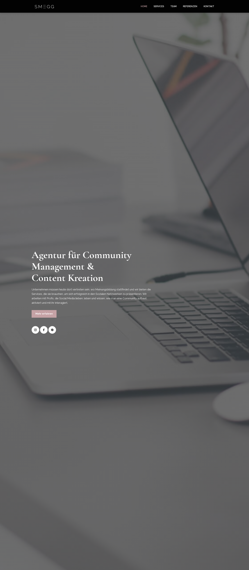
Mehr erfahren (44, 313)
